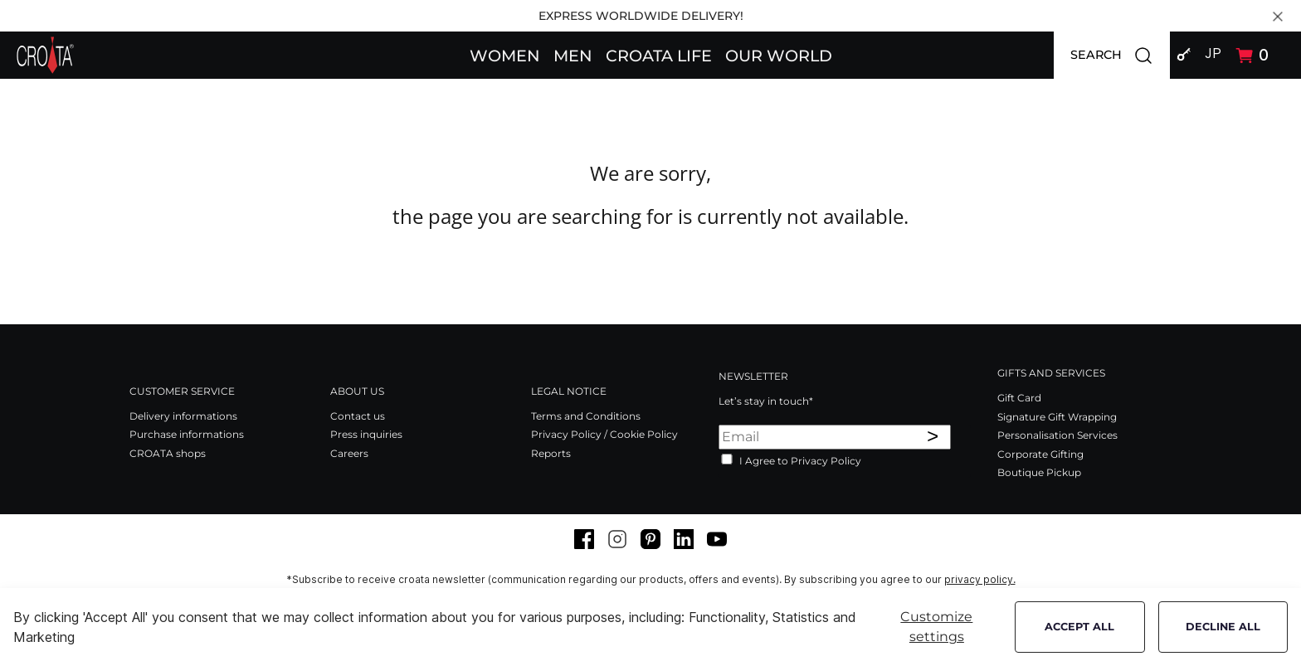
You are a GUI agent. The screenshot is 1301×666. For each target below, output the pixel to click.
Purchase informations (186, 434)
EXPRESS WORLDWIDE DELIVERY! (640, 15)
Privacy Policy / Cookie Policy (604, 434)
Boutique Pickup (1039, 472)
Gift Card (1019, 397)
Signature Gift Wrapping (1057, 417)
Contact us (357, 416)
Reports (551, 453)
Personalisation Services (1057, 435)
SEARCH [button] (1120, 55)
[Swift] (45, 55)
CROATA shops (167, 453)
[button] (505, 55)
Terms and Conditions (586, 416)
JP (1213, 53)
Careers (349, 453)
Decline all (1223, 626)
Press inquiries (366, 434)
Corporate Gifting (1040, 454)
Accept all (1079, 626)
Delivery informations (183, 416)
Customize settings (936, 626)
